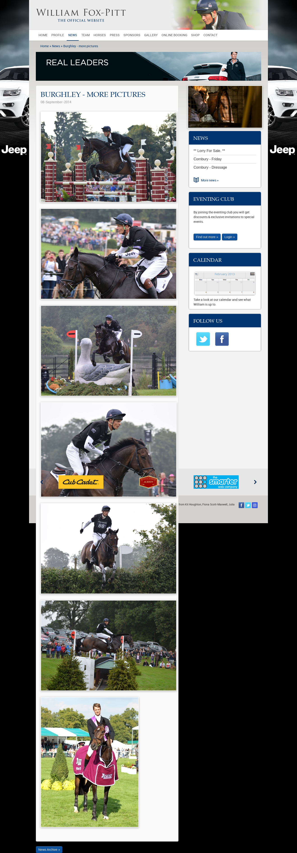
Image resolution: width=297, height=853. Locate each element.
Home (43, 35)
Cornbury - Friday (208, 159)
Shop (195, 35)
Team (85, 35)
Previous (41, 482)
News (72, 35)
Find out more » (207, 237)
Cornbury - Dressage (210, 167)
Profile (57, 35)
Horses (100, 35)
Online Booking (174, 35)
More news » (210, 180)
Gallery (151, 35)
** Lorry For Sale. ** (209, 151)
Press (115, 35)
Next (255, 482)
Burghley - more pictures (80, 46)
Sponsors (131, 35)
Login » (229, 237)
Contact (210, 35)
